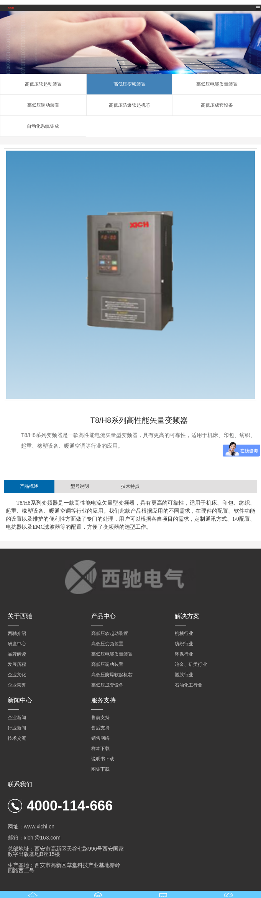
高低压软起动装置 (43, 84)
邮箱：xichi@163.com (34, 838)
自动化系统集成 (43, 126)
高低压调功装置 (43, 105)
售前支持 (100, 717)
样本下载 (100, 748)
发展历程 (17, 664)
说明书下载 (102, 759)
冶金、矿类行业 (191, 664)
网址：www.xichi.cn (31, 826)
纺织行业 (184, 643)
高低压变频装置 (129, 84)
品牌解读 (17, 654)
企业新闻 (17, 717)
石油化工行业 (188, 685)
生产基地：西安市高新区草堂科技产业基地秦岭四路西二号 (64, 868)
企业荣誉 (17, 685)
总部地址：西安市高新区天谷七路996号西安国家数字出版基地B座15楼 (66, 851)
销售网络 (100, 738)
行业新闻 (17, 728)
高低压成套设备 (217, 105)
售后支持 (100, 728)
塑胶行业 (184, 674)
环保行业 (184, 654)
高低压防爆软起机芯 (129, 105)
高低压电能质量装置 (217, 84)
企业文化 (17, 674)
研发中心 (17, 643)
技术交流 (17, 738)
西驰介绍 (17, 633)
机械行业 (184, 633)
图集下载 (100, 769)
